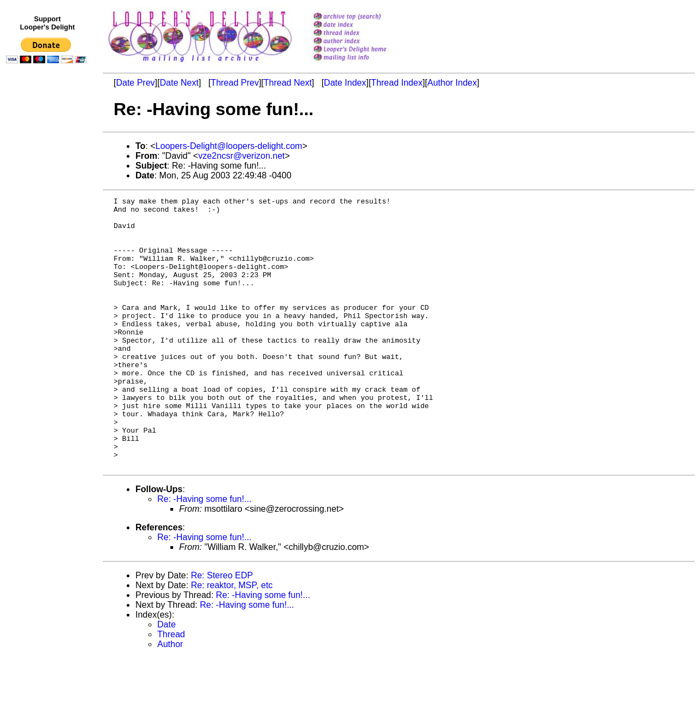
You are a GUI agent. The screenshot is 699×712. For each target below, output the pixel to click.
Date (166, 678)
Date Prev (135, 82)
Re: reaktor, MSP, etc (232, 639)
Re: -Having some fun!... (204, 553)
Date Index (345, 82)
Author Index (452, 82)
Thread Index (396, 82)
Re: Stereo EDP (222, 629)
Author (170, 698)
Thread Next (288, 82)
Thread (171, 688)
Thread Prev (235, 82)
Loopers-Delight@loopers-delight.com (229, 146)
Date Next (178, 82)
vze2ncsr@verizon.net (241, 155)
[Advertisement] (48, 293)
